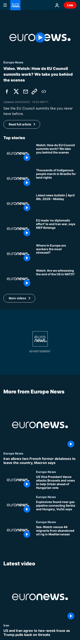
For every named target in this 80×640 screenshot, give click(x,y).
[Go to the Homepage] (15, 5)
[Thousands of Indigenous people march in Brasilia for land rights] (56, 178)
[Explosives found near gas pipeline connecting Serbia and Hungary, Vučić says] (56, 507)
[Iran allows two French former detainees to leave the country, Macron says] (40, 461)
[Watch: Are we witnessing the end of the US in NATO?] (56, 279)
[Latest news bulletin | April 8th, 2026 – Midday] (56, 204)
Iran (6, 625)
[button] (19, 298)
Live (70, 5)
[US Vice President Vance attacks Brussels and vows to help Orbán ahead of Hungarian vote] (56, 482)
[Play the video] (40, 37)
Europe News (13, 453)
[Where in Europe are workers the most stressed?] (56, 254)
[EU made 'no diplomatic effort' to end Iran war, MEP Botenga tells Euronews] (56, 229)
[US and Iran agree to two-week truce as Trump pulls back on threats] (40, 633)
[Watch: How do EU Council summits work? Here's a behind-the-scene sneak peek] (56, 153)
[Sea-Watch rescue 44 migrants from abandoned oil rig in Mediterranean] (56, 532)
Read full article (20, 124)
